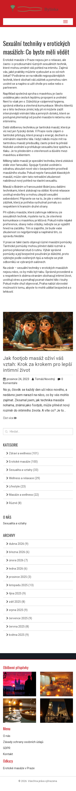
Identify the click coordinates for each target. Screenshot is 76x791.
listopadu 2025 (20, 585)
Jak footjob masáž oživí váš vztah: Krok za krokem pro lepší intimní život (37, 364)
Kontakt (8, 754)
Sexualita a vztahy (22, 469)
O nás (6, 736)
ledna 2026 (16, 568)
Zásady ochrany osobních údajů (23, 742)
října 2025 (16, 593)
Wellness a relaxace (23, 478)
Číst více (10, 418)
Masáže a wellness (22, 494)
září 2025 (15, 601)
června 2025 (17, 626)
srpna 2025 (17, 610)
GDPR (6, 748)
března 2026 (17, 552)
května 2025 (17, 634)
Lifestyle (16, 486)
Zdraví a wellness (22, 453)
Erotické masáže (22, 461)
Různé (13, 503)
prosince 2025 (18, 576)
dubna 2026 (17, 543)
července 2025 (19, 618)
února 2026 (17, 560)
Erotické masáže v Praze (19, 768)
